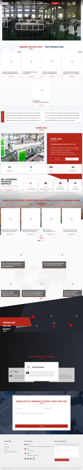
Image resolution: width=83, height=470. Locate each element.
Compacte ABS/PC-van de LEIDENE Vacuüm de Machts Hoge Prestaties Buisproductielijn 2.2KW (24, 115)
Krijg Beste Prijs (10, 234)
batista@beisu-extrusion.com (33, 455)
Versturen (41, 426)
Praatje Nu (11, 76)
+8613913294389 (60, 189)
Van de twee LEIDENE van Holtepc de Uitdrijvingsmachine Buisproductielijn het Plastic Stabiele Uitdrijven (62, 113)
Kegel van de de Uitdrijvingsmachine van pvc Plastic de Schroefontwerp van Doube (24, 113)
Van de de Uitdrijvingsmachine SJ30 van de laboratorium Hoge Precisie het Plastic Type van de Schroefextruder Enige (62, 117)
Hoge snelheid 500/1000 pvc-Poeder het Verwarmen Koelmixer (60, 120)
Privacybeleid (4, 468)
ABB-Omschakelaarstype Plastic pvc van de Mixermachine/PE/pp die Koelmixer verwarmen (24, 120)
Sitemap (10, 468)
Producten (25, 3)
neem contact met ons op (61, 459)
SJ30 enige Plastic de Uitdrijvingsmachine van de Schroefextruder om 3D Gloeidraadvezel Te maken (24, 117)
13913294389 (75, 189)
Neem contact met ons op (42, 3)
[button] (11, 376)
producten (6, 446)
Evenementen (31, 3)
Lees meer (57, 159)
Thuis (14, 3)
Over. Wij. (19, 3)
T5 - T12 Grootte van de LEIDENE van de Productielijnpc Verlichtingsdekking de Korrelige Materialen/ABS (62, 115)
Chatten (55, 3)
